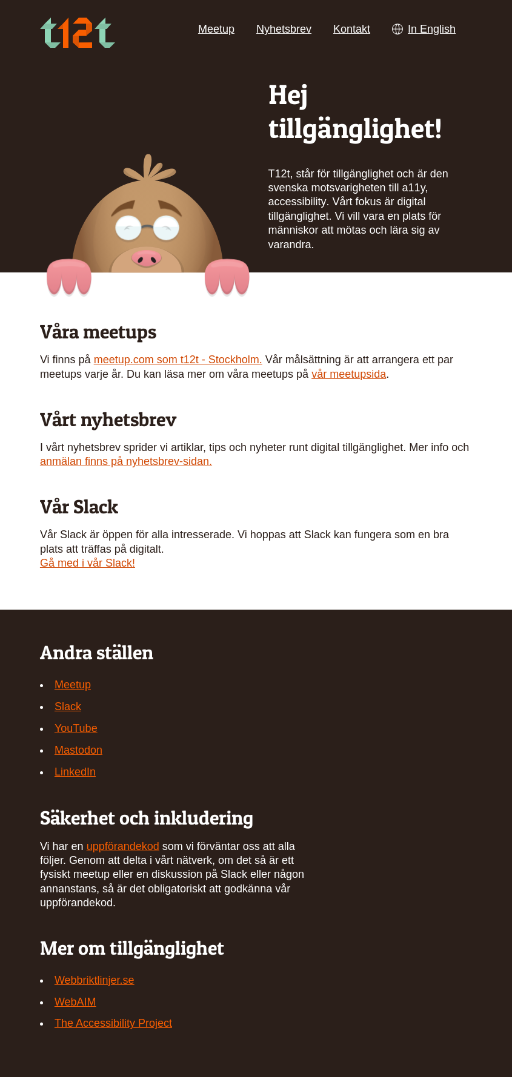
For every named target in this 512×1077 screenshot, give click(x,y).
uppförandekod (123, 846)
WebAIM (75, 1002)
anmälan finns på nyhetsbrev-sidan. (126, 461)
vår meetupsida (348, 374)
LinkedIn (75, 772)
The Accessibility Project (113, 1023)
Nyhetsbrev (283, 29)
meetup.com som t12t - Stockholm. (178, 360)
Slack (68, 706)
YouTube (76, 728)
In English (424, 29)
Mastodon (78, 750)
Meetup (216, 29)
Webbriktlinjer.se (95, 980)
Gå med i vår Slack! (87, 563)
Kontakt (351, 29)
